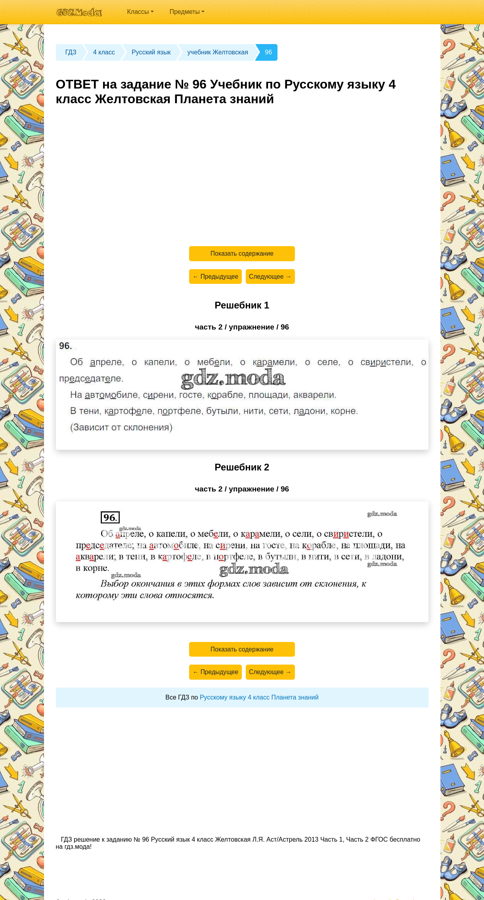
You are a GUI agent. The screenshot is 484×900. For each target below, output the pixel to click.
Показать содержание (242, 254)
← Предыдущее (214, 277)
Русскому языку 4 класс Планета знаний (259, 701)
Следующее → (271, 277)
